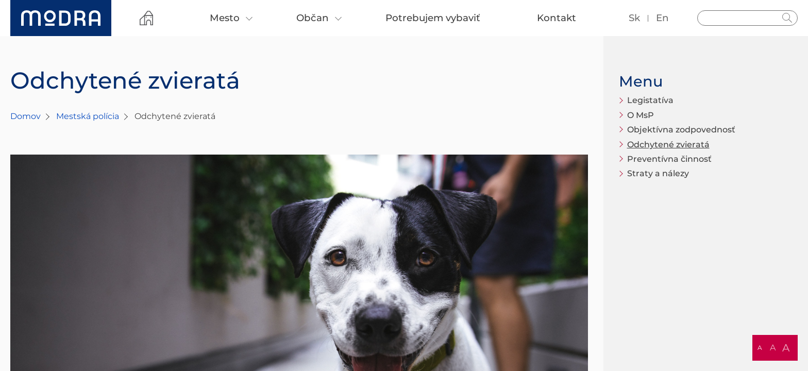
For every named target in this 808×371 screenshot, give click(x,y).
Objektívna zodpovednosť (681, 129)
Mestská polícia (87, 116)
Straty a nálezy (658, 173)
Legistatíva (650, 100)
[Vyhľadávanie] (747, 18)
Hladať (787, 18)
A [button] (760, 347)
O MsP (640, 115)
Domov (25, 116)
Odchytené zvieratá (668, 144)
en (662, 18)
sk (634, 18)
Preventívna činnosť (669, 159)
